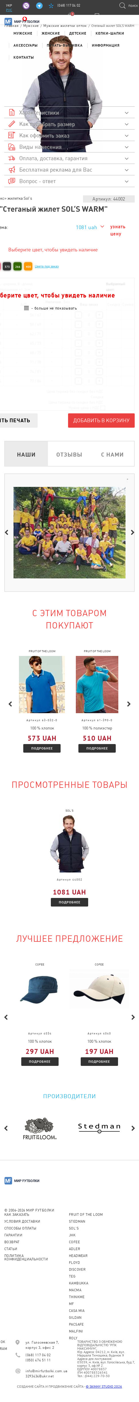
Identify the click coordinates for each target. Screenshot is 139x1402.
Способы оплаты (20, 1228)
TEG (72, 1276)
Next (133, 533)
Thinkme (77, 1297)
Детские (77, 33)
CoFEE (74, 1242)
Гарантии (13, 1235)
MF (71, 1304)
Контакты (23, 57)
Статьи (10, 1249)
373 (7, 267)
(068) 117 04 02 (68, 5)
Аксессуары (25, 45)
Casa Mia (76, 1311)
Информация (106, 45)
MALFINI (76, 1331)
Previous (6, 533)
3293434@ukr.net (40, 1376)
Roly (73, 1338)
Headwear (78, 1256)
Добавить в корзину (101, 420)
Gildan (75, 1318)
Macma (75, 1290)
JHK (72, 1235)
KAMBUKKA (78, 1283)
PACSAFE (76, 1324)
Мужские (22, 33)
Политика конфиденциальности (26, 1257)
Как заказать (17, 1215)
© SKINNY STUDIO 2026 (104, 1386)
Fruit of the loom (86, 1215)
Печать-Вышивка (65, 45)
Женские (51, 33)
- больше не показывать (54, 308)
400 (28, 267)
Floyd (74, 1263)
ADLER (74, 1249)
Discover (77, 1270)
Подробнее (42, 748)
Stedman (77, 1221)
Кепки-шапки (110, 33)
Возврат (12, 1242)
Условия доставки (22, 1221)
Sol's (74, 1228)
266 (17, 267)
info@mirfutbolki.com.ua (46, 1371)
